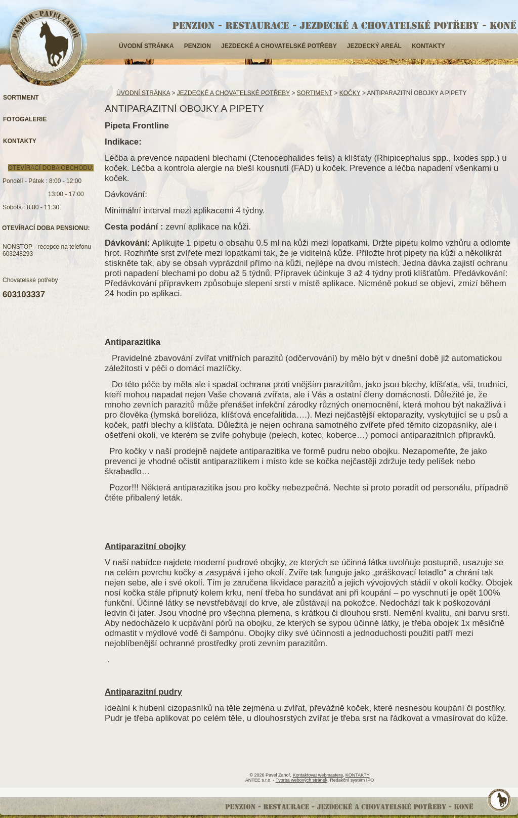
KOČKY (350, 93)
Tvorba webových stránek (302, 780)
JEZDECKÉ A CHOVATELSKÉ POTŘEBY (279, 46)
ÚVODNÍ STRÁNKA (146, 46)
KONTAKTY (428, 46)
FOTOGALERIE (25, 119)
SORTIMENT (314, 93)
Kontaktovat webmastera (318, 775)
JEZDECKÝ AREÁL (374, 46)
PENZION (197, 46)
